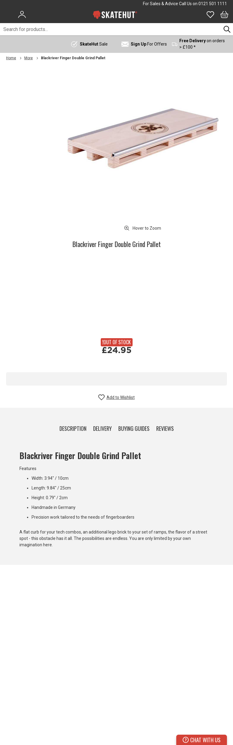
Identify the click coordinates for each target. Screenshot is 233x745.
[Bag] (224, 14)
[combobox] (110, 29)
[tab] (72, 427)
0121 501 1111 (212, 3)
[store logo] (115, 14)
